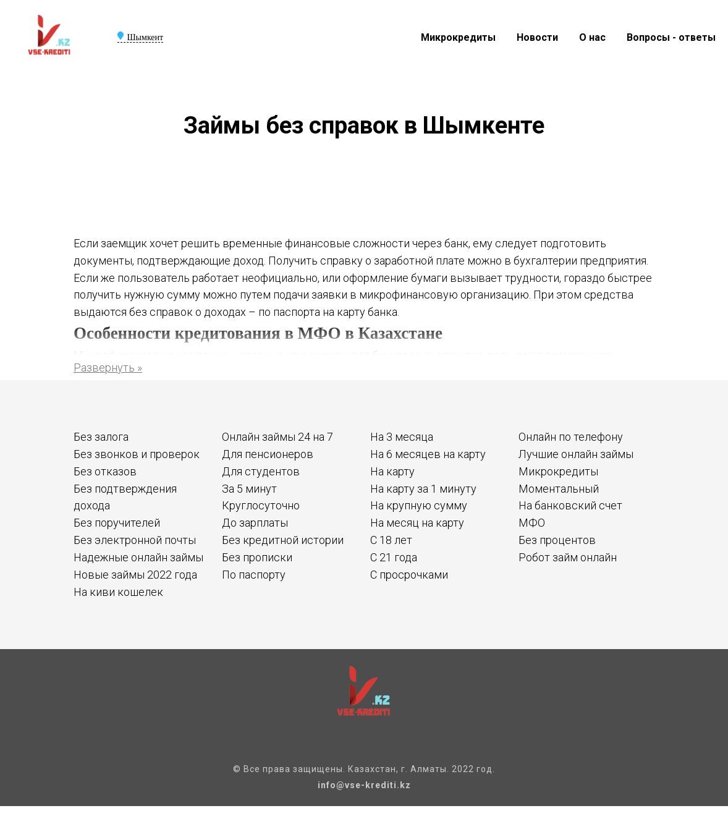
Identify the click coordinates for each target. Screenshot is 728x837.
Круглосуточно (261, 505)
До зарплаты (255, 522)
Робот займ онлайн (567, 557)
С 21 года (393, 557)
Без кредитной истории (283, 539)
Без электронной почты (135, 539)
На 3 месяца (401, 436)
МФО (531, 522)
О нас (592, 37)
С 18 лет (391, 539)
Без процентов (557, 539)
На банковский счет (570, 505)
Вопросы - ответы (671, 37)
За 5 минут (249, 488)
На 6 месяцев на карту (428, 454)
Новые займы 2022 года (135, 574)
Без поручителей (117, 522)
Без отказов (105, 471)
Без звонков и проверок (137, 454)
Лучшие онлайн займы (575, 454)
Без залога (101, 436)
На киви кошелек (118, 591)
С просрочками (409, 574)
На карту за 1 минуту (423, 488)
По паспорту (254, 574)
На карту (392, 471)
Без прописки (257, 557)
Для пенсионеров (267, 454)
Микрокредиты (458, 37)
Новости (537, 37)
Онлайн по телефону (570, 436)
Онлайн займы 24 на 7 (277, 436)
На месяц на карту (417, 522)
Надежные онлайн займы (138, 557)
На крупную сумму (418, 505)
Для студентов (261, 471)
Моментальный (558, 488)
